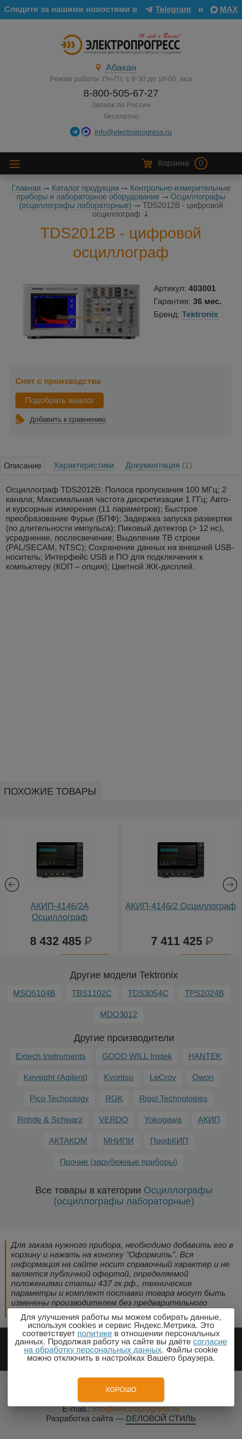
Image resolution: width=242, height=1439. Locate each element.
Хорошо (120, 1389)
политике (94, 1333)
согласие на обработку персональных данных (125, 1345)
